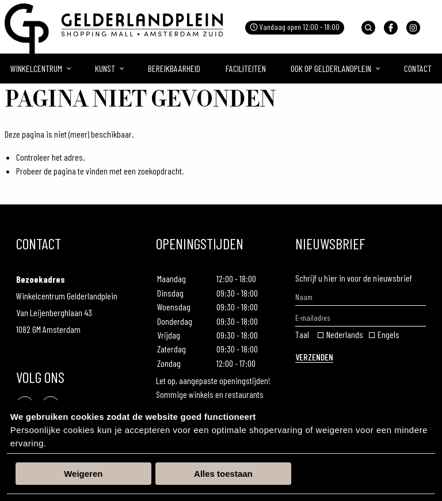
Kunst (105, 68)
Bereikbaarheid (174, 68)
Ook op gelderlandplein (331, 68)
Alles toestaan (223, 474)
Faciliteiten (246, 68)
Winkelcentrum (36, 68)
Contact (418, 68)
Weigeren (83, 474)
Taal (302, 334)
